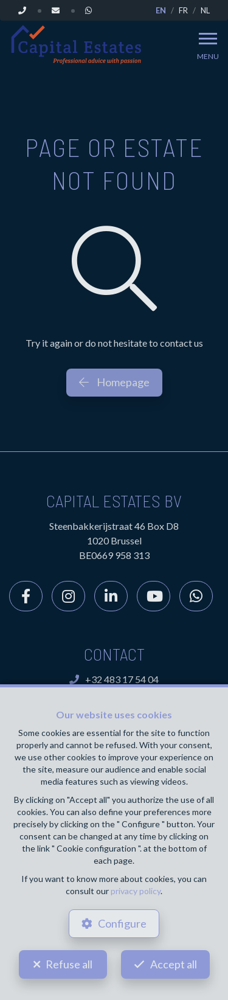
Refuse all (69, 964)
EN (161, 10)
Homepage (114, 382)
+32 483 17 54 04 (114, 679)
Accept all (173, 964)
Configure (122, 923)
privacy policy (136, 891)
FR (183, 10)
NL (205, 10)
